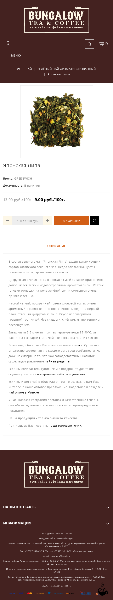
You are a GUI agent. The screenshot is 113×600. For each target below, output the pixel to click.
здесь (78, 345)
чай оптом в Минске (24, 392)
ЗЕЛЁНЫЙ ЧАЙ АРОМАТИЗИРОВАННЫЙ (67, 69)
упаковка (78, 374)
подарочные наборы (52, 374)
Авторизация (8, 44)
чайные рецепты (57, 361)
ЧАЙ (29, 69)
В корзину (71, 221)
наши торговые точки (65, 425)
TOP (102, 589)
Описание (56, 246)
